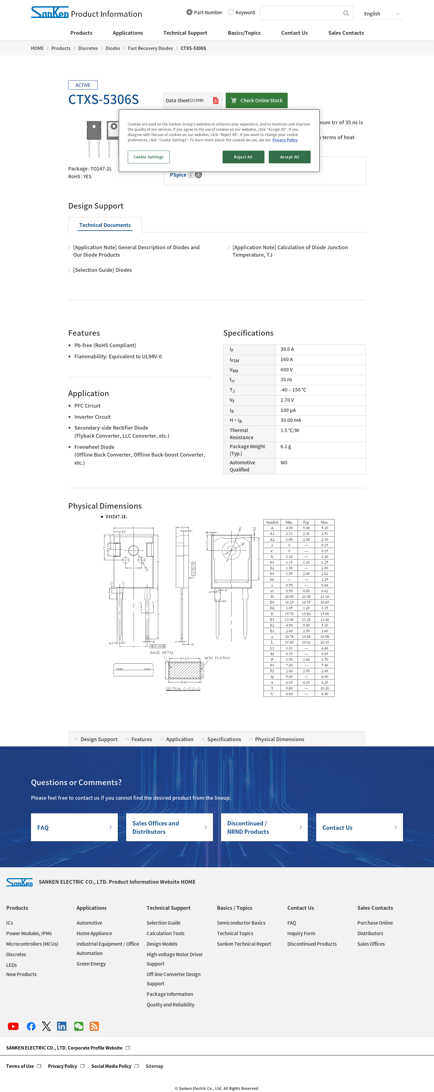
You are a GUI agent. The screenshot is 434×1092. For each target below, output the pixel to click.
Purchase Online (375, 922)
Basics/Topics (244, 32)
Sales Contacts (346, 32)
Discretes (88, 48)
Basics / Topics (234, 907)
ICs (9, 922)
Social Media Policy (111, 1066)
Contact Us (294, 32)
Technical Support (185, 32)
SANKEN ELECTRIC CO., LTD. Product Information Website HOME (101, 881)
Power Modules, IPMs (29, 933)
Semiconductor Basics (241, 922)
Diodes (113, 48)
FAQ (43, 827)
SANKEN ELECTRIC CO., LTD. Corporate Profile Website (64, 1048)
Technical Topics (235, 933)
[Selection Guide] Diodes (102, 269)
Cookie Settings (149, 157)
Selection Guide (163, 922)
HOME (37, 48)
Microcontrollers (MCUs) (32, 943)
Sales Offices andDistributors (155, 827)
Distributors (370, 933)
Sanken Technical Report (244, 943)
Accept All (289, 157)
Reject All (243, 157)
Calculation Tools (165, 933)
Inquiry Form (301, 933)
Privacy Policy (62, 1066)
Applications (128, 32)
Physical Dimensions (279, 739)
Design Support (99, 739)
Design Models (162, 943)
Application (179, 739)
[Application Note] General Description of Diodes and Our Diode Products (136, 250)
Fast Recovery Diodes (150, 48)
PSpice (178, 174)
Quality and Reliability (170, 1004)
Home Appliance (94, 933)
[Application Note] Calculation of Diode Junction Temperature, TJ (290, 250)
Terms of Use (20, 1066)
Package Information (170, 994)
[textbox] (302, 13)
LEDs (11, 965)
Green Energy (91, 963)
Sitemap (154, 1066)
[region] (219, 140)
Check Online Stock (262, 100)
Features (141, 739)
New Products (21, 974)
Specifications (224, 739)
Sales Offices (371, 943)
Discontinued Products (312, 943)
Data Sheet (185, 100)
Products (81, 32)
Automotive (89, 922)
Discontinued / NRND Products (248, 827)
